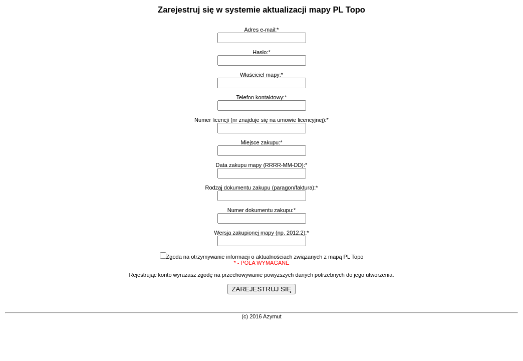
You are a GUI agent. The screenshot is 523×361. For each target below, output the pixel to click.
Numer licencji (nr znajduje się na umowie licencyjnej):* (261, 120)
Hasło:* (261, 52)
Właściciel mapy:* (261, 75)
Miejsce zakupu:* (261, 142)
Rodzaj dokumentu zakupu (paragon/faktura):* (261, 188)
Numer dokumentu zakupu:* (261, 210)
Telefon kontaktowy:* (261, 97)
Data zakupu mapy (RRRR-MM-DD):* (262, 165)
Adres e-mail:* (261, 30)
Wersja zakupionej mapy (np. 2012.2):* (261, 233)
